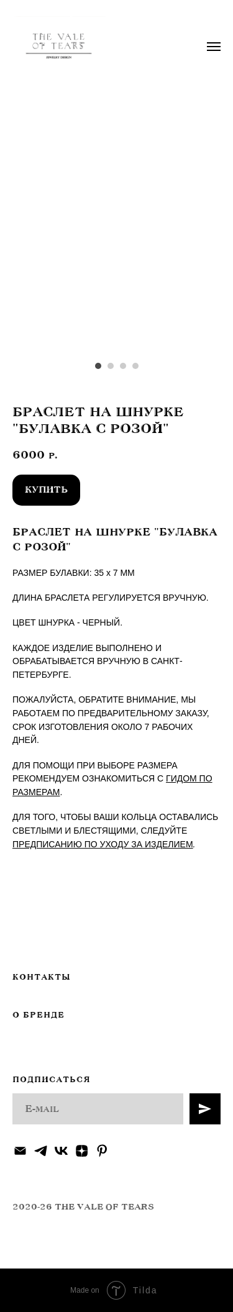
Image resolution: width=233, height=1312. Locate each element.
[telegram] (40, 1151)
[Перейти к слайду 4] (135, 366)
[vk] (61, 1151)
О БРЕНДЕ (38, 1015)
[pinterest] (102, 1151)
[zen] (81, 1151)
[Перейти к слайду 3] (123, 366)
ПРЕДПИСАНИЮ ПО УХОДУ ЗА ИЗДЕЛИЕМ (102, 844)
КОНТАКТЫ (41, 977)
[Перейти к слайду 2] (110, 366)
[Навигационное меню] (214, 46)
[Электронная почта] (20, 1151)
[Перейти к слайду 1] (98, 366)
